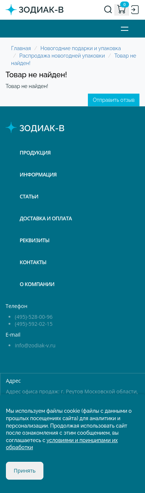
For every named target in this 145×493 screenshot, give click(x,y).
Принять (25, 470)
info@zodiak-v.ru (35, 345)
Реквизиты (34, 240)
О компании (37, 284)
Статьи (29, 196)
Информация (38, 174)
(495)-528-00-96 (34, 316)
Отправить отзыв (114, 100)
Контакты (33, 262)
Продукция (35, 152)
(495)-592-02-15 (34, 323)
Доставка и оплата (46, 218)
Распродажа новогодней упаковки (62, 56)
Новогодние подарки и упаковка (80, 48)
